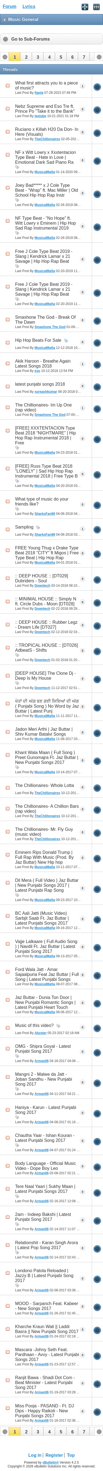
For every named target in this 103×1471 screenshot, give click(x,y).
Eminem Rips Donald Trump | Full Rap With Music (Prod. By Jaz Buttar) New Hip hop (44, 857)
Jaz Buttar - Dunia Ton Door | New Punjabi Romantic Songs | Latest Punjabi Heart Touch (45, 1002)
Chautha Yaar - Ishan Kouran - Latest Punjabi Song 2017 (44, 1138)
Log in (34, 1455)
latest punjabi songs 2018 (40, 384)
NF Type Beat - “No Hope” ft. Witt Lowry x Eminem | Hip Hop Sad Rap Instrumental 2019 (45, 223)
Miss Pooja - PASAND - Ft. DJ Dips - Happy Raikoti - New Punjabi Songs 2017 (44, 1411)
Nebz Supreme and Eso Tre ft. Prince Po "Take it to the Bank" (45, 109)
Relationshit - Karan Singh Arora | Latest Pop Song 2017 (46, 1245)
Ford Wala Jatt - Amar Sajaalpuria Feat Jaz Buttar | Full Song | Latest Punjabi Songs (47, 974)
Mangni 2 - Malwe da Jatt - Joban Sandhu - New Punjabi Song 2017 (43, 1079)
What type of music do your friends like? (41, 501)
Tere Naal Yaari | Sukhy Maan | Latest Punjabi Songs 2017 (45, 1189)
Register (54, 1455)
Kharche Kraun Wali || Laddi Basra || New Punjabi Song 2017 (47, 1329)
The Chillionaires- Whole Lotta (44, 785)
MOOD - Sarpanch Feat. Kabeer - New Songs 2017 (46, 1306)
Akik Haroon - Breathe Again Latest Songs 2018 (43, 363)
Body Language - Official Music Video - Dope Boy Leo (45, 1166)
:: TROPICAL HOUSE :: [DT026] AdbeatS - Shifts (46, 648)
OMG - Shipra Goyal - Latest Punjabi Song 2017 (43, 1049)
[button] (14, 56)
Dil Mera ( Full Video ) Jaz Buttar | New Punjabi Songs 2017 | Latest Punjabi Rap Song (47, 885)
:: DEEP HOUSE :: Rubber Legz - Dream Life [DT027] (46, 624)
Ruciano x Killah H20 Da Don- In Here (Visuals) (46, 132)
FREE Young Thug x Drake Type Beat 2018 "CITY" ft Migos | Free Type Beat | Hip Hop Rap (47, 553)
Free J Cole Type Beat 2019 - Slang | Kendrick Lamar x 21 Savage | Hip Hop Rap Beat (44, 256)
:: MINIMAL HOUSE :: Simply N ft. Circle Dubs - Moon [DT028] (45, 601)
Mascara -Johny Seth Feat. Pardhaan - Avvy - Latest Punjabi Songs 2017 (47, 1354)
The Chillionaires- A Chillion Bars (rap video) (47, 809)
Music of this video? (34, 1025)
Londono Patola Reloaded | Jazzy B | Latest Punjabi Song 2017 (44, 1275)
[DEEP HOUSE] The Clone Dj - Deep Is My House (45, 676)
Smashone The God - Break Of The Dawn (45, 319)
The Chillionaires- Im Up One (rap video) (43, 407)
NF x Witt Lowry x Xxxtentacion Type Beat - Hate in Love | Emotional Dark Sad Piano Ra (45, 157)
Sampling (24, 527)
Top (71, 1455)
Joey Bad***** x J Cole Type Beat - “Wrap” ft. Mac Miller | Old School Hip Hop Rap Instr (46, 190)
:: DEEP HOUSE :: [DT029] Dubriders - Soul (41, 578)
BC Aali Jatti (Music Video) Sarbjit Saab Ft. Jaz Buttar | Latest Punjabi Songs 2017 (42, 918)
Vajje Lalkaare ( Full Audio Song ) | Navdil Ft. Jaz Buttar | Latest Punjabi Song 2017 (46, 946)
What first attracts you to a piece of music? (46, 85)
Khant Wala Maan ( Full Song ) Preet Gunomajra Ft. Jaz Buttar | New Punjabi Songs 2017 (46, 757)
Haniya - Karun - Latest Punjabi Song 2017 (45, 1110)
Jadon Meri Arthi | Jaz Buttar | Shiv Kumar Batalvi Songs (44, 731)
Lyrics (29, 6)
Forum (9, 6)
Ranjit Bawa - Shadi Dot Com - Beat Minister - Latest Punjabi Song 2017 (45, 1382)
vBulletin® (50, 1462)
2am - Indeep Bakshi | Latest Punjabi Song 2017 (43, 1217)
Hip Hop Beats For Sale (38, 340)
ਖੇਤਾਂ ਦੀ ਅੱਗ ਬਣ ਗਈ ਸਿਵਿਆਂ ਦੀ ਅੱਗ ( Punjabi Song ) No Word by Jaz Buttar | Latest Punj (47, 706)
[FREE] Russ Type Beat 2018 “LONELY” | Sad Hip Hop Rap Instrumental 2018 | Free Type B (46, 471)
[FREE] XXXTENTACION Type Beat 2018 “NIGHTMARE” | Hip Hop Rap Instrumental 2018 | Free (45, 435)
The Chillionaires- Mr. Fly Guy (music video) (44, 832)
